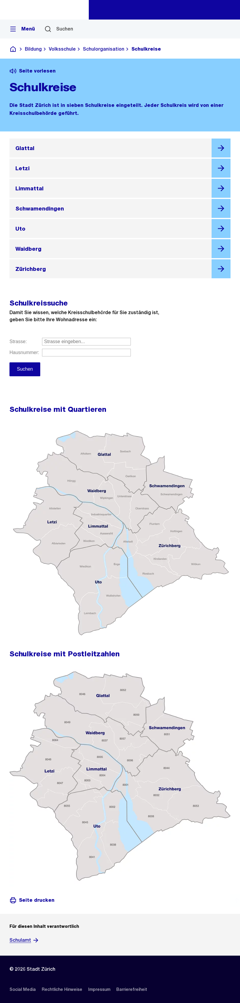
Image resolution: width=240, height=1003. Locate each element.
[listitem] (22, 989)
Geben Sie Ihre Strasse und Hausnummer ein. (120, 363)
